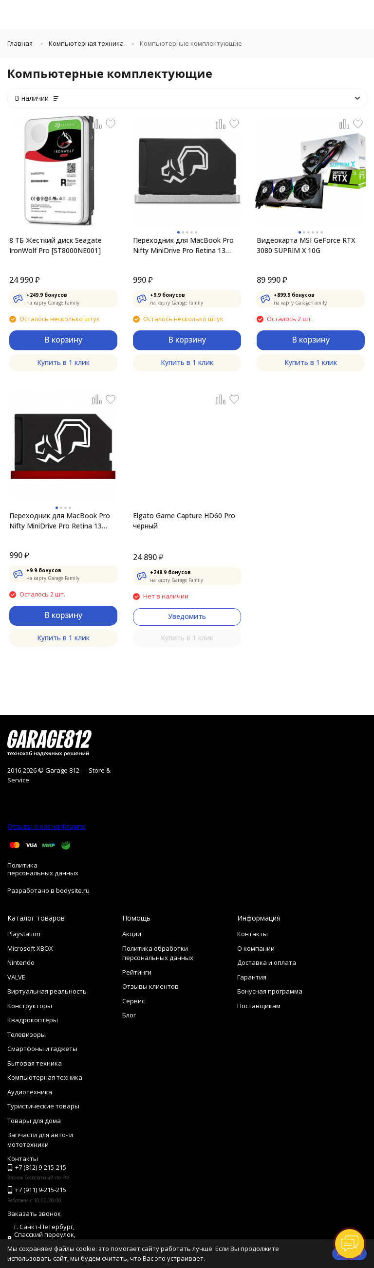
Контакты (252, 933)
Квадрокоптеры (32, 1019)
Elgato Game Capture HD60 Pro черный (184, 520)
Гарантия (251, 977)
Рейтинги (136, 972)
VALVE (16, 977)
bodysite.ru (73, 890)
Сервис (133, 1000)
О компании (256, 948)
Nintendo (21, 962)
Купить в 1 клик (63, 362)
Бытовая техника (34, 1063)
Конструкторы (29, 1005)
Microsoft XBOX (30, 948)
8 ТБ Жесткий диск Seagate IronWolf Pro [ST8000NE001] (55, 245)
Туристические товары (43, 1106)
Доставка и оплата (266, 962)
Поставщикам (258, 1005)
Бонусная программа (269, 991)
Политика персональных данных (42, 869)
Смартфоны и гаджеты (42, 1048)
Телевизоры (26, 1034)
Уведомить (187, 616)
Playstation (23, 933)
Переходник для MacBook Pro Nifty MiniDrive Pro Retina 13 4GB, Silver (183, 245)
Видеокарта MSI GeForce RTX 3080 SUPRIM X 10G (306, 245)
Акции (131, 933)
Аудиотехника (29, 1091)
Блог (129, 1015)
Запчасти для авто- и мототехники (40, 1139)
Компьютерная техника (86, 43)
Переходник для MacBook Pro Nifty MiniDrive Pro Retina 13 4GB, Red (59, 521)
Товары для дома (34, 1120)
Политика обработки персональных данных (157, 953)
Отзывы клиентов (150, 986)
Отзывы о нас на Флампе (46, 826)
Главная (20, 43)
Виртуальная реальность (47, 991)
